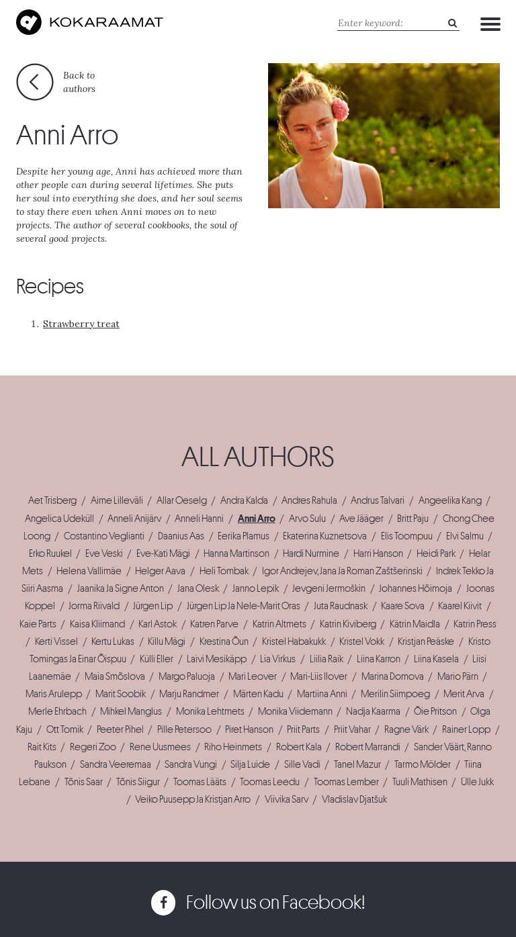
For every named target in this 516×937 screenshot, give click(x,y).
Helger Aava (160, 571)
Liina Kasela (436, 659)
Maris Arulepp (54, 693)
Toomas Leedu (270, 781)
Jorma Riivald (94, 605)
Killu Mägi (166, 641)
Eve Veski (104, 553)
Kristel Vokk (361, 641)
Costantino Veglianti (104, 536)
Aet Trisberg (52, 500)
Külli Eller (156, 659)
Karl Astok (157, 624)
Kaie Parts (37, 624)
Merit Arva (463, 693)
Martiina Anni (322, 693)
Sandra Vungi (191, 764)
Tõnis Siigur (138, 781)
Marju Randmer (189, 693)
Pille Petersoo (184, 729)
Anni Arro (256, 518)
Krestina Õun (224, 641)
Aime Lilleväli (117, 500)
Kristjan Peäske (426, 641)
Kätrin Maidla (415, 624)
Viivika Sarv (286, 799)
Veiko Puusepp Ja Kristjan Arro (193, 799)
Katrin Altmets (279, 624)
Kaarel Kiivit (460, 605)
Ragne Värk (406, 729)
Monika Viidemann (295, 711)
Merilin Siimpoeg (395, 693)
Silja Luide (250, 764)
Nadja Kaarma (373, 711)
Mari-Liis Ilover (318, 676)
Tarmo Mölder (422, 764)
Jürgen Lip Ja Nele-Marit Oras (243, 605)
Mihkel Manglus (131, 711)
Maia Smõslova (115, 676)
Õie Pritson (435, 711)
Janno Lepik (255, 588)
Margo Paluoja (187, 676)
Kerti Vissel (56, 641)
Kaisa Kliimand (97, 624)
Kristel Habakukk (294, 641)
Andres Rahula (309, 500)
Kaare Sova (403, 605)
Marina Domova (392, 676)
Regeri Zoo (93, 747)
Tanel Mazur (357, 764)
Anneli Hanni (199, 518)
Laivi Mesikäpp (217, 659)
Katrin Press (475, 624)
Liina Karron (378, 659)
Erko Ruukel (50, 553)
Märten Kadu (258, 693)
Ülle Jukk (477, 781)
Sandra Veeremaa (115, 764)
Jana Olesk (198, 588)
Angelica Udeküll (59, 518)
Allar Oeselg (182, 500)
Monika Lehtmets (210, 711)
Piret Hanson (249, 729)
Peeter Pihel (120, 729)
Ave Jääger (361, 518)
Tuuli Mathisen (419, 781)
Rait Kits (42, 747)
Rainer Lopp (466, 729)
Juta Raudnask (341, 605)
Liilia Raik (326, 659)
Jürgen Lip (153, 605)
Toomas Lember (346, 781)
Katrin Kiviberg (348, 624)
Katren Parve (214, 624)
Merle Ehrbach (57, 711)
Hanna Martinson (236, 553)
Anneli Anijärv (134, 518)
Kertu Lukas (112, 641)
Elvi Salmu (465, 536)
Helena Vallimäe (89, 571)
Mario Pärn (457, 676)
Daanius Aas (181, 536)
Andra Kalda (244, 500)
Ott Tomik (64, 729)
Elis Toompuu (407, 536)
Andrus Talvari (377, 500)
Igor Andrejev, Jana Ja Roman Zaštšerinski (342, 571)
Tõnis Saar (83, 781)
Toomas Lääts (199, 781)
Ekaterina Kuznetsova (325, 536)
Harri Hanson (378, 553)
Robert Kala (299, 747)
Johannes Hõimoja (415, 588)
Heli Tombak (224, 571)
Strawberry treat (81, 324)
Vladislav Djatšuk (354, 799)
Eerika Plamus (243, 536)
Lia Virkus (278, 659)
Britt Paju (413, 518)
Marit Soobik (120, 693)
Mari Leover (252, 676)
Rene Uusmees (160, 747)
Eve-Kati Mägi (163, 553)
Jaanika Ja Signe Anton (120, 588)
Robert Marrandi (367, 747)
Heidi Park (436, 553)
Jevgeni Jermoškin (329, 588)
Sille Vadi (302, 764)
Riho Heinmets (233, 747)
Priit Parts (303, 729)
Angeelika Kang (450, 500)
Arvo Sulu (307, 518)
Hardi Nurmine (311, 553)
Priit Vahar (352, 729)
